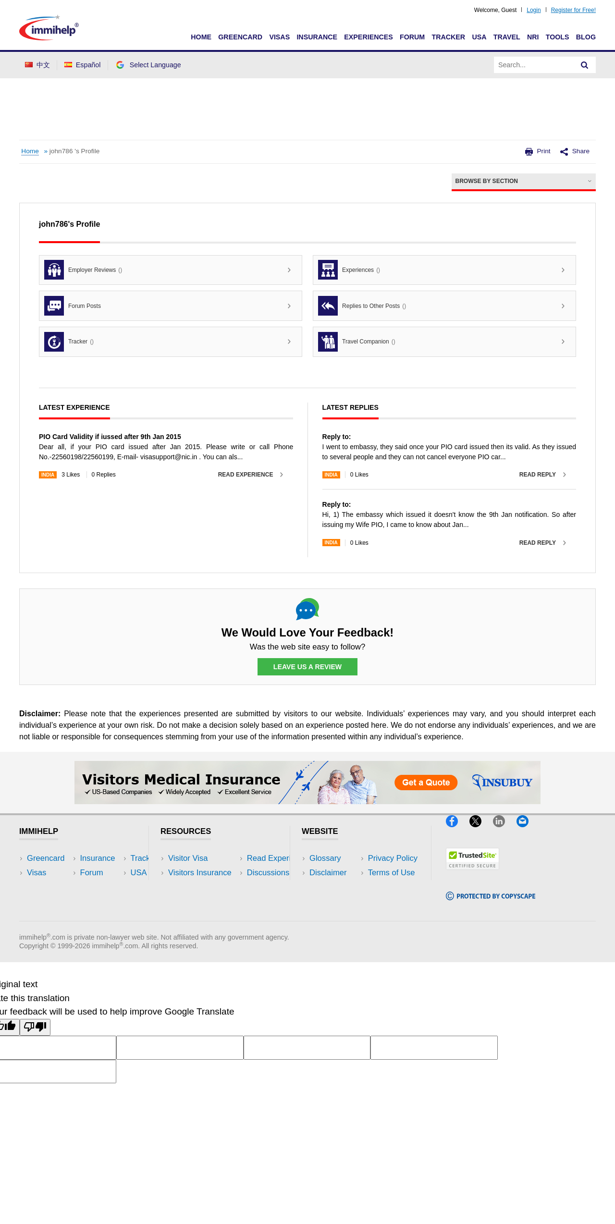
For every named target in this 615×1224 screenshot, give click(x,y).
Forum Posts (72, 306)
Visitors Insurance (200, 873)
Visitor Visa (188, 858)
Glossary (325, 858)
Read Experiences (201, 887)
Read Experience (245, 474)
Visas (279, 37)
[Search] (584, 65)
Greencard (240, 37)
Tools (557, 37)
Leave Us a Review (307, 667)
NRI (533, 37)
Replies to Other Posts (362, 306)
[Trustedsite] (472, 874)
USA (479, 37)
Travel (506, 37)
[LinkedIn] (505, 831)
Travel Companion (356, 342)
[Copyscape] (490, 904)
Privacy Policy (334, 887)
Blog (586, 37)
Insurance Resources (206, 916)
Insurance (316, 37)
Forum (412, 37)
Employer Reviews (83, 270)
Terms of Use (333, 901)
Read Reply (537, 474)
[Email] (527, 831)
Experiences (368, 37)
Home (201, 37)
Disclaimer (328, 873)
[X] (481, 831)
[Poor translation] (35, 1041)
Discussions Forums (204, 901)
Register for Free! (573, 10)
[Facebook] (457, 831)
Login (534, 10)
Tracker (448, 37)
